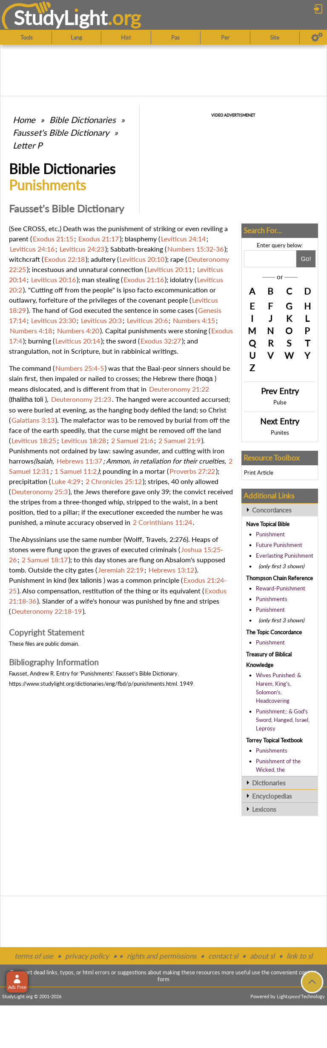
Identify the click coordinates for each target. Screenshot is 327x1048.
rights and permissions (161, 955)
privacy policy (87, 955)
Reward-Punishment (280, 588)
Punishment (270, 534)
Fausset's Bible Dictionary (61, 132)
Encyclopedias (272, 796)
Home (24, 120)
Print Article (258, 472)
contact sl (223, 955)
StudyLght (61, 17)
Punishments (271, 599)
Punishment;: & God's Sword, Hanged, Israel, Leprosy (283, 720)
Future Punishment (279, 544)
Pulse (280, 402)
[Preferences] (317, 37)
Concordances (272, 510)
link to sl (300, 955)
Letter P (27, 145)
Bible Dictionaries (82, 120)
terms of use (33, 955)
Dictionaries (269, 783)
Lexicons (264, 809)
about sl (262, 955)
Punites (280, 432)
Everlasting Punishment (284, 555)
